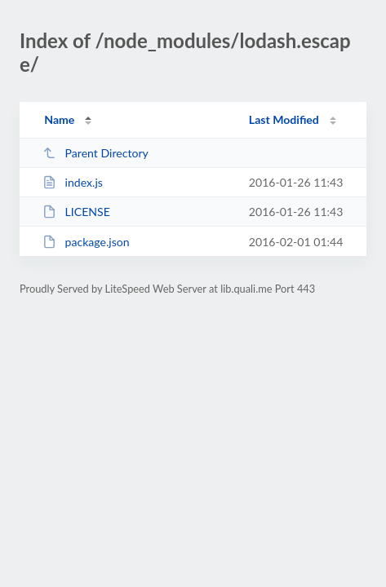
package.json (85, 242)
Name (59, 119)
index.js (72, 182)
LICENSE (76, 211)
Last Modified (284, 119)
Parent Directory (95, 153)
